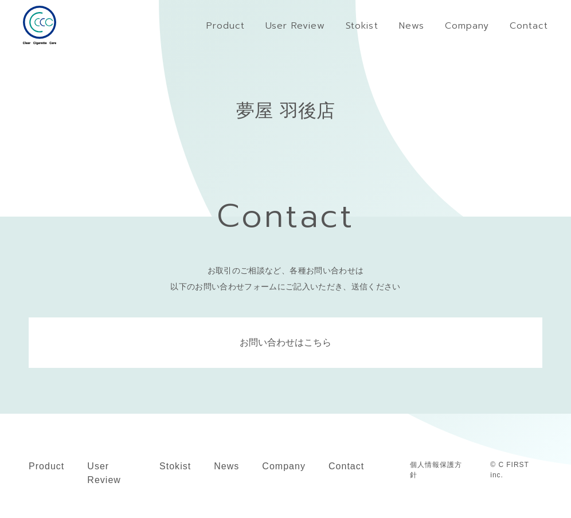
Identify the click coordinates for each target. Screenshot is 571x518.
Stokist (175, 466)
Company (284, 466)
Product (46, 466)
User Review (104, 473)
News (226, 466)
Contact (346, 466)
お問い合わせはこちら (285, 342)
